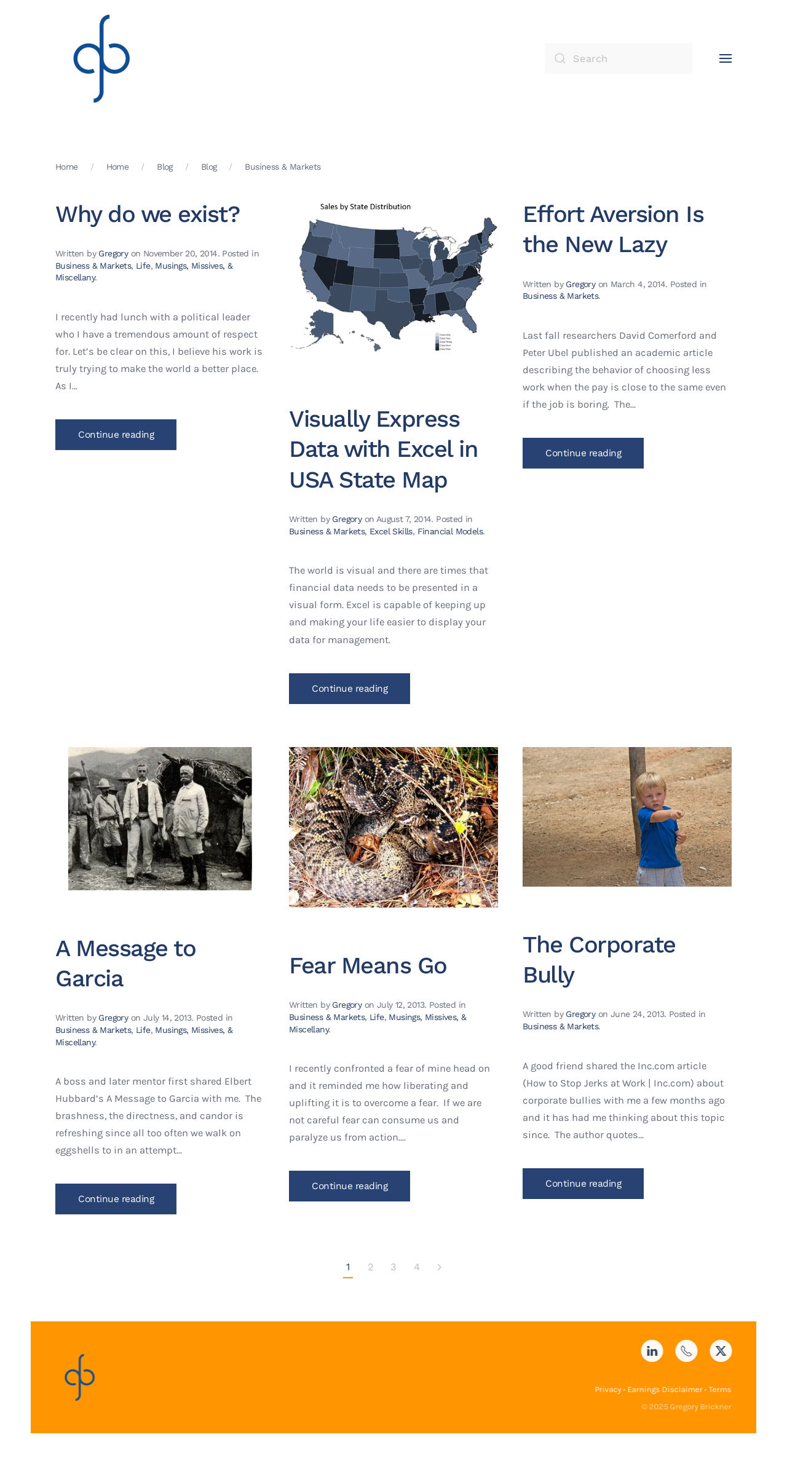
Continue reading (116, 434)
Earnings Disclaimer (663, 1389)
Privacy (606, 1389)
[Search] (618, 58)
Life (143, 266)
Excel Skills (391, 531)
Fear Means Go (368, 965)
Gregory (113, 253)
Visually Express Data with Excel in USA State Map (383, 449)
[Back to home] (101, 58)
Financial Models (450, 531)
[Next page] (439, 1267)
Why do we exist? (147, 214)
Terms (718, 1389)
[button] (725, 58)
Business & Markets (93, 266)
